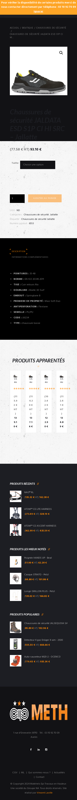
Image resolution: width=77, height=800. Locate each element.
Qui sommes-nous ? (39, 773)
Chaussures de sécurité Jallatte (38, 219)
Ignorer (38, 12)
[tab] (19, 252)
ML (22, 773)
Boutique (27, 28)
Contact (40, 777)
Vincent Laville (45, 793)
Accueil (14, 28)
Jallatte (54, 215)
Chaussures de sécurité (51, 28)
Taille (14, 163)
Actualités (59, 773)
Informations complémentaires (30, 257)
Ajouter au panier (44, 198)
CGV (14, 773)
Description (18, 251)
